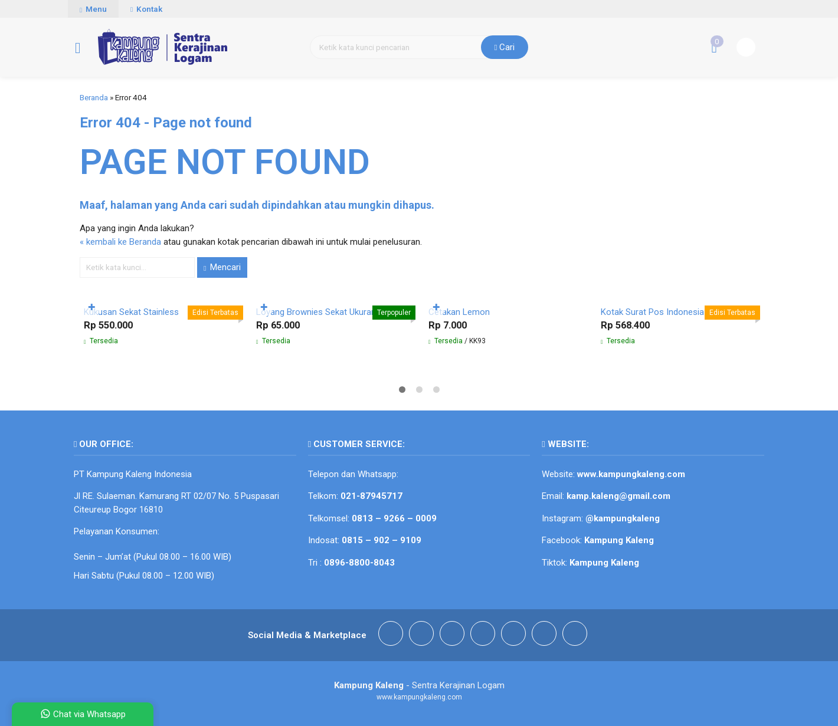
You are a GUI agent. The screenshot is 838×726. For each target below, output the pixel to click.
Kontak (146, 9)
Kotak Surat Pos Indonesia (652, 312)
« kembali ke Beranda (120, 241)
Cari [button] (505, 47)
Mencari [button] (222, 267)
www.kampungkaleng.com (631, 474)
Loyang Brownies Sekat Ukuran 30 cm (329, 312)
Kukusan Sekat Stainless (131, 312)
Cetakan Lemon (459, 312)
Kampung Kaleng (604, 562)
